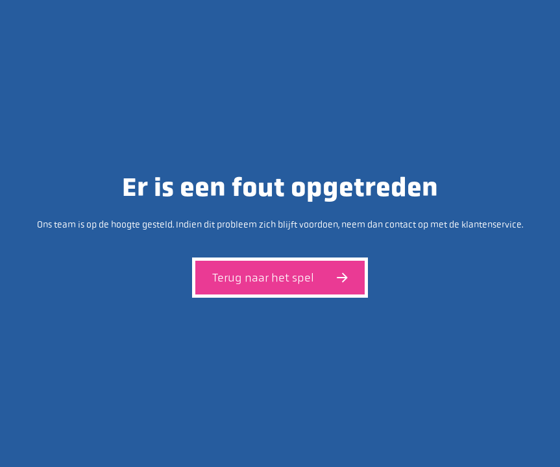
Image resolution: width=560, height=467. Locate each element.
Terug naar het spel (280, 277)
